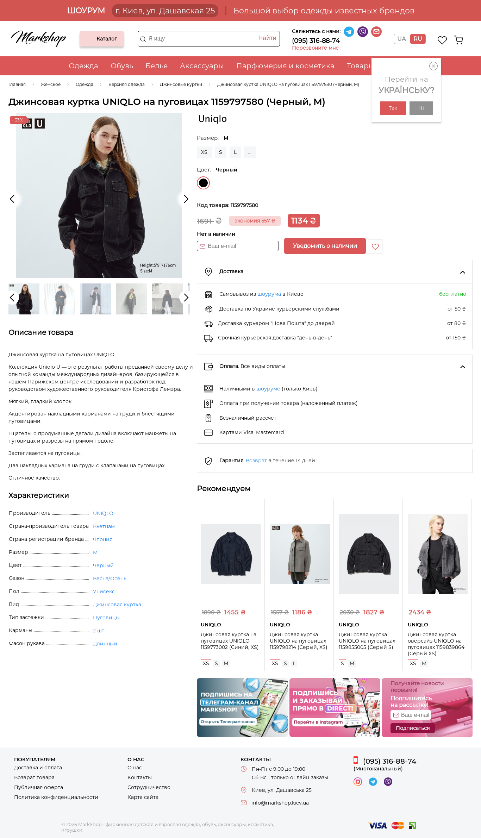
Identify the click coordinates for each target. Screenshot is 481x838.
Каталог (91, 39)
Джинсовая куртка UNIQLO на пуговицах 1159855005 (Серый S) (367, 640)
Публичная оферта (38, 787)
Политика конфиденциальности (56, 797)
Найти (267, 38)
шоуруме (268, 389)
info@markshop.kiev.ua (280, 803)
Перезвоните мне (315, 48)
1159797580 (244, 205)
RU (417, 39)
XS (204, 152)
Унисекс (104, 591)
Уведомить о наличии (325, 246)
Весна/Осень (109, 578)
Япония (102, 539)
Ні (421, 108)
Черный (203, 183)
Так (393, 108)
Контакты (139, 777)
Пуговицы (106, 617)
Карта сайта (142, 797)
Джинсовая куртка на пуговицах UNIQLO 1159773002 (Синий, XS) (230, 640)
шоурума (269, 294)
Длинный (105, 643)
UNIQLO (103, 513)
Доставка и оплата (38, 767)
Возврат (256, 460)
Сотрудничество (148, 787)
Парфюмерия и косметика (285, 66)
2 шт (98, 630)
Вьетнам (104, 526)
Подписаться (413, 728)
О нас (134, 767)
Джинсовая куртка (117, 604)
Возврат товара (34, 777)
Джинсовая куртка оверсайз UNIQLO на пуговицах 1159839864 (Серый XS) (436, 644)
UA (401, 39)
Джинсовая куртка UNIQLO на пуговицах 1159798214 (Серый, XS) (298, 640)
